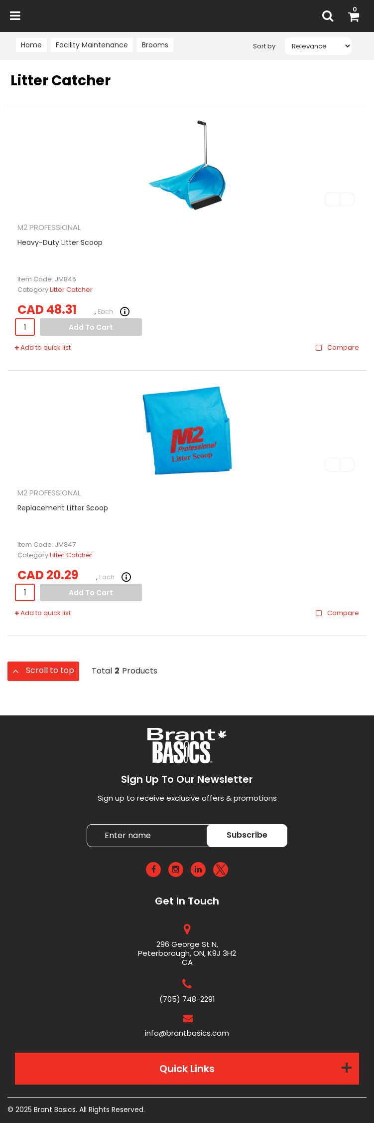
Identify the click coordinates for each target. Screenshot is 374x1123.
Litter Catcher (71, 289)
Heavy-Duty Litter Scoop (60, 242)
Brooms (155, 45)
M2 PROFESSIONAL (49, 227)
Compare (337, 347)
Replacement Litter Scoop (62, 508)
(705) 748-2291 (187, 999)
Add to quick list (43, 347)
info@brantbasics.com (187, 1033)
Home (31, 45)
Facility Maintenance (92, 45)
